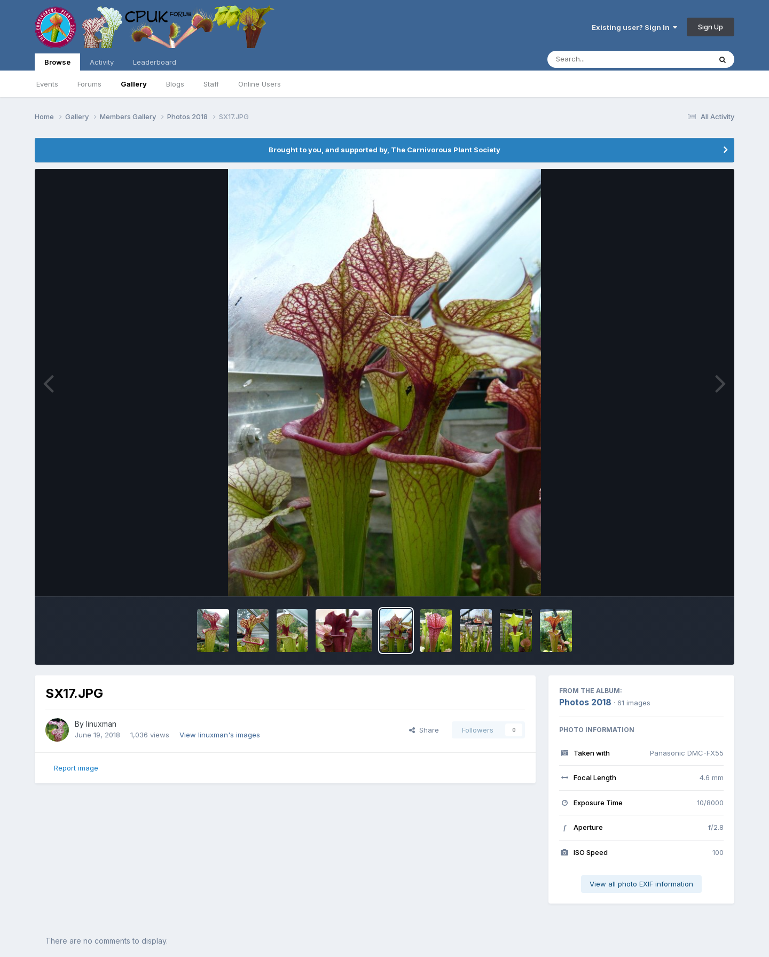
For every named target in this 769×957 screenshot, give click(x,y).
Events (47, 84)
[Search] (600, 59)
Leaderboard (154, 62)
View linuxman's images (219, 734)
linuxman (101, 723)
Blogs (175, 84)
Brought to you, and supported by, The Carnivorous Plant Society (384, 149)
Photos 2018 (585, 702)
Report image (76, 768)
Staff (211, 84)
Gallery (134, 84)
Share (424, 730)
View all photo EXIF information (641, 884)
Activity (102, 62)
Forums (89, 84)
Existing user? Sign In (634, 27)
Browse (57, 64)
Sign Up (710, 26)
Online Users (259, 84)
